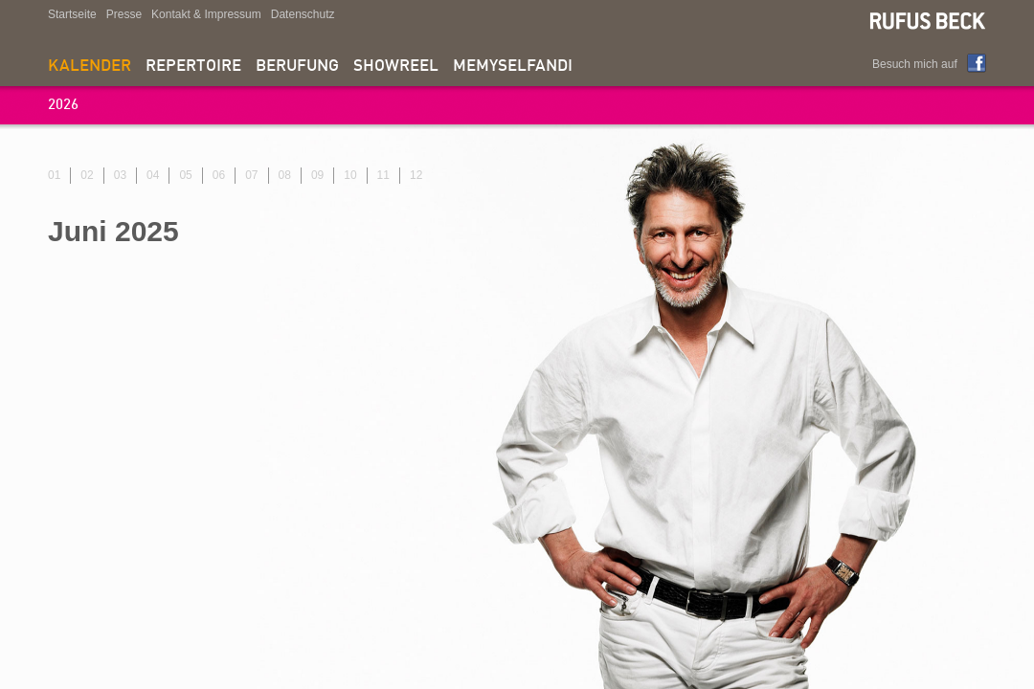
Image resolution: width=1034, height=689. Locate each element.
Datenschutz (303, 14)
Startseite (72, 14)
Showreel (395, 66)
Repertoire (193, 66)
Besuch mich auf (914, 64)
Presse (124, 14)
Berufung (297, 66)
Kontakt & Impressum (206, 14)
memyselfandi (513, 66)
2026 (63, 106)
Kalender (89, 66)
